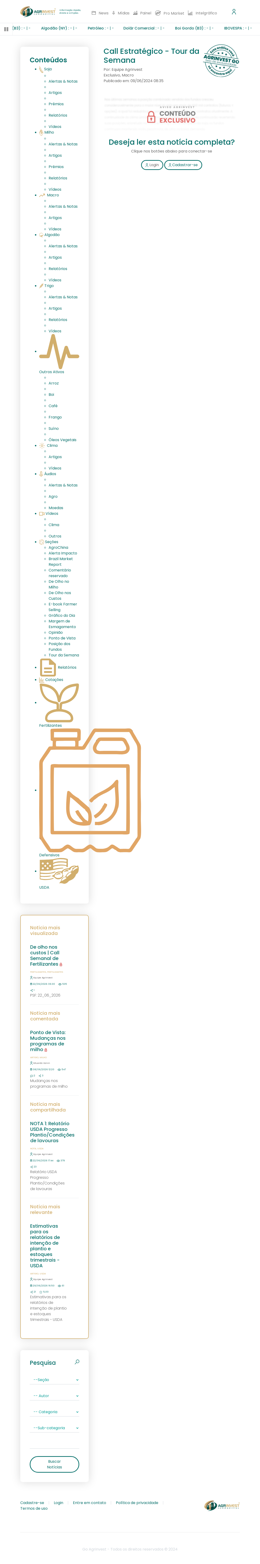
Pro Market (169, 13)
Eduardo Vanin (40, 1063)
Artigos (55, 92)
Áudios (47, 474)
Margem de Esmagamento (62, 624)
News (100, 13)
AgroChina (58, 547)
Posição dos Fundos (59, 646)
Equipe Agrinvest (41, 977)
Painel (142, 13)
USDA (40, 1148)
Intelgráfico (202, 13)
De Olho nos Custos (60, 595)
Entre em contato (89, 1502)
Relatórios (58, 115)
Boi (51, 394)
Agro (53, 496)
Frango (55, 417)
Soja (45, 69)
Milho (46, 132)
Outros (55, 536)
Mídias (121, 13)
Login (152, 165)
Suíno (54, 428)
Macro (49, 195)
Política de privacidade (137, 1502)
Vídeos (55, 126)
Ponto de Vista (62, 638)
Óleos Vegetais (62, 440)
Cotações (51, 679)
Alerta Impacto (63, 553)
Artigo (34, 1057)
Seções (48, 542)
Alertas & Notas (63, 81)
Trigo (46, 285)
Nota (33, 1148)
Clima (48, 445)
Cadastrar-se (183, 165)
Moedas (56, 508)
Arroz (54, 383)
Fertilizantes (38, 971)
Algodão (49, 234)
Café (53, 406)
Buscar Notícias (54, 1464)
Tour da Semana (64, 655)
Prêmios (56, 104)
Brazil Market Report (61, 561)
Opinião (56, 632)
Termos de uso (34, 1508)
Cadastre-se (32, 1502)
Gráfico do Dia (62, 615)
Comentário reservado (60, 573)
